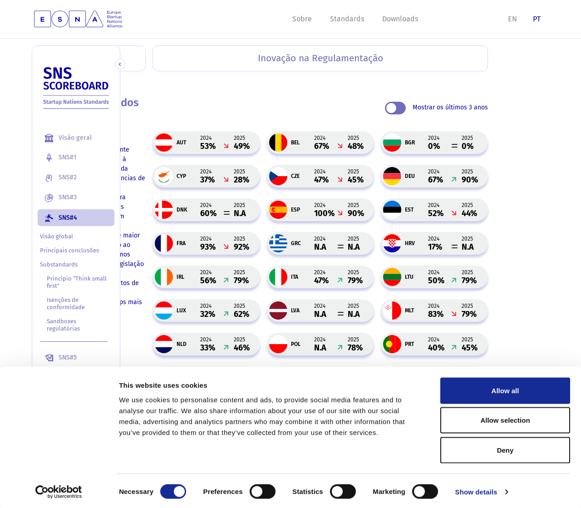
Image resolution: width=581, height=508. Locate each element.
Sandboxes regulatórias (63, 325)
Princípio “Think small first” (69, 282)
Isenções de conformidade (66, 303)
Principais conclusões (69, 250)
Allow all (505, 389)
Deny (505, 448)
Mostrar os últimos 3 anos (490, 108)
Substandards (59, 264)
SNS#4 (163, 82)
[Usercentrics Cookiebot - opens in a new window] (58, 490)
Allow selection (505, 419)
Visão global (56, 236)
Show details (476, 490)
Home (134, 82)
